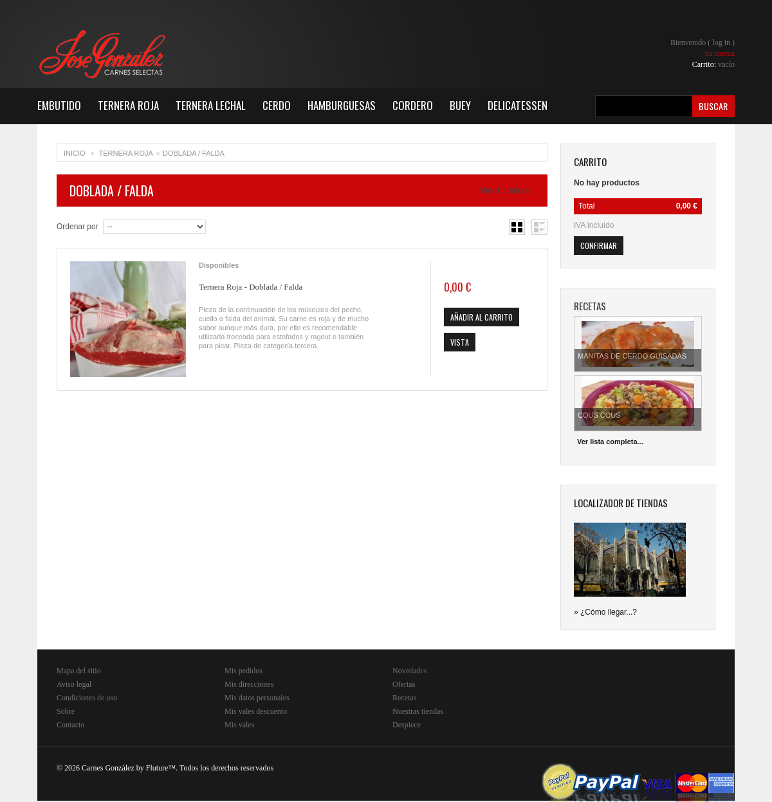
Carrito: (713, 64)
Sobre (66, 711)
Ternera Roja (128, 105)
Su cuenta (719, 53)
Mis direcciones (249, 684)
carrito (590, 161)
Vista (459, 342)
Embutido (59, 105)
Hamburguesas (342, 105)
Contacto (70, 724)
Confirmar (598, 245)
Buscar (713, 106)
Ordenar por (77, 226)
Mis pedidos (243, 670)
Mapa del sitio (79, 670)
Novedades (409, 670)
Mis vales (239, 724)
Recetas (404, 697)
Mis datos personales (257, 697)
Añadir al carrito (481, 317)
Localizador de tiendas (621, 503)
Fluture (157, 767)
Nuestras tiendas (417, 711)
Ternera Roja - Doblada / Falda (250, 287)
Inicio (75, 153)
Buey (460, 105)
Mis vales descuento (256, 711)
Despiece (406, 724)
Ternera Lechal (211, 105)
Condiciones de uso (87, 697)
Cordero (412, 105)
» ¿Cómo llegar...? (605, 612)
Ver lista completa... (610, 441)
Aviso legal (74, 684)
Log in (721, 42)
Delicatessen (517, 105)
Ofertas (403, 684)
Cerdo (276, 105)
